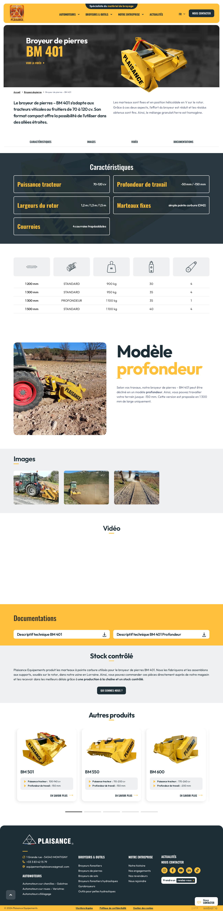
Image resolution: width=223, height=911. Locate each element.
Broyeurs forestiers (90, 865)
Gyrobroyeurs (86, 886)
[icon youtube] (181, 870)
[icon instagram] (164, 870)
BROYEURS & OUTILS (91, 857)
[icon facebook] (173, 870)
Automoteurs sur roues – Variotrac (43, 888)
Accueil (17, 92)
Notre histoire (137, 865)
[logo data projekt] (195, 908)
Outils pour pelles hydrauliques (96, 891)
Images (91, 142)
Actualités (156, 14)
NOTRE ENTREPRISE (141, 857)
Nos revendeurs (138, 876)
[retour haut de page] (10, 895)
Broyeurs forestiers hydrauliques (98, 881)
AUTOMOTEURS (32, 876)
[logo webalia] (211, 908)
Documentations (183, 142)
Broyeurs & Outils (99, 14)
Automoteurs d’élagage (37, 894)
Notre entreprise (131, 14)
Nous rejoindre (137, 881)
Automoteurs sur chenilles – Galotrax (45, 883)
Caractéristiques (40, 142)
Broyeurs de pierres (33, 92)
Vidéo (134, 142)
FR (182, 14)
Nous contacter (172, 862)
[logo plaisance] (17, 13)
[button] (174, 13)
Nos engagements (140, 870)
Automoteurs (69, 14)
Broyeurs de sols (88, 876)
